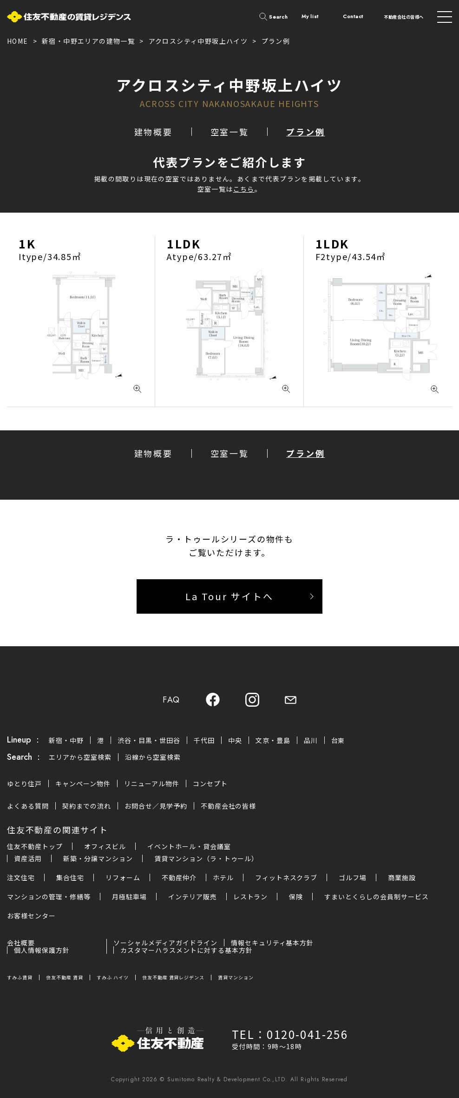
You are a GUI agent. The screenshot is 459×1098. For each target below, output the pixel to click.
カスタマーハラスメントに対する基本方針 (186, 950)
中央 (235, 740)
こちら (244, 189)
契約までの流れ (86, 805)
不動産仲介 (179, 877)
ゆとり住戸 (24, 783)
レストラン (250, 896)
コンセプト (210, 783)
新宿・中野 (66, 740)
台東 (338, 740)
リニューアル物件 (151, 783)
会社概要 (21, 942)
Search (278, 16)
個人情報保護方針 (42, 950)
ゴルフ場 (353, 877)
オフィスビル (105, 846)
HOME (17, 41)
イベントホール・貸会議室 (189, 846)
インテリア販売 (192, 896)
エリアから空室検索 (80, 757)
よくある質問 (28, 805)
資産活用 (28, 858)
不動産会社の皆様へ (404, 16)
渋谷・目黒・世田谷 (149, 740)
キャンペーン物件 (83, 783)
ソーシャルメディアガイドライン (165, 942)
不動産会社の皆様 (228, 805)
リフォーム (122, 877)
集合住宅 (70, 877)
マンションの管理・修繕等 (49, 896)
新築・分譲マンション (98, 858)
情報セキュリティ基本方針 (272, 942)
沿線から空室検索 (153, 757)
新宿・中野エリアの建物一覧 (88, 41)
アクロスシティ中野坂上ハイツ (198, 41)
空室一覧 (229, 132)
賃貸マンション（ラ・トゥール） (206, 858)
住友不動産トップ (35, 846)
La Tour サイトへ (229, 596)
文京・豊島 (273, 740)
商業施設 (402, 877)
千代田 (204, 740)
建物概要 (153, 132)
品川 (311, 740)
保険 (296, 896)
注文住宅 (21, 877)
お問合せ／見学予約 (156, 805)
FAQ (171, 700)
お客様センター (31, 915)
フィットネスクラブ (286, 877)
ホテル (223, 877)
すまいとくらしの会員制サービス (376, 896)
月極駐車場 (129, 896)
